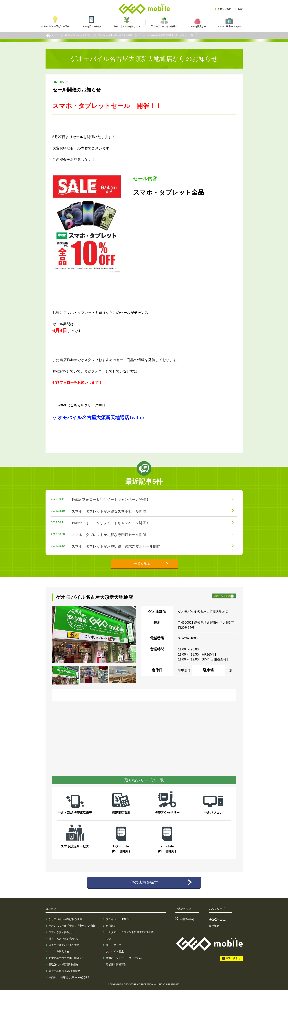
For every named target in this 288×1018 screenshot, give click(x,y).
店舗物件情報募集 (116, 992)
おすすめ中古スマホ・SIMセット (68, 986)
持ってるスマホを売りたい (64, 966)
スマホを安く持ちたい (61, 960)
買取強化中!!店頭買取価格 (63, 992)
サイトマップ (113, 973)
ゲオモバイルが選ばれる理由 (65, 947)
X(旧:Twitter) (187, 947)
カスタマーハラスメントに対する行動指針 (130, 960)
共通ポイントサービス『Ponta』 (124, 986)
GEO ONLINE (214, 621)
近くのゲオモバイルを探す (64, 973)
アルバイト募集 (115, 979)
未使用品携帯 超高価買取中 (64, 998)
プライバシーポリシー (118, 947)
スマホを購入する (59, 979)
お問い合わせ (224, 9)
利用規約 (111, 953)
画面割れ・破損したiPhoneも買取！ (69, 1005)
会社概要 (214, 953)
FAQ (240, 9)
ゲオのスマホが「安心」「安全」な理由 (72, 953)
